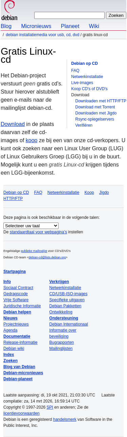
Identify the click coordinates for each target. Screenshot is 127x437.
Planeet (70, 26)
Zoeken (10, 360)
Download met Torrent (95, 107)
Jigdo (104, 192)
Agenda (10, 330)
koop (32, 140)
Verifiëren (83, 125)
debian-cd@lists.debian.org (47, 257)
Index (8, 354)
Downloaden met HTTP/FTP (100, 101)
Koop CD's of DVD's (89, 88)
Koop (89, 192)
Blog (6, 26)
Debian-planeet (18, 379)
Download (13, 124)
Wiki (94, 26)
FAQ (75, 70)
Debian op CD (84, 63)
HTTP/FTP (13, 198)
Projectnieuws (16, 324)
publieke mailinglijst (34, 251)
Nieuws (10, 318)
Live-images (82, 82)
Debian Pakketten (65, 306)
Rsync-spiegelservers (94, 119)
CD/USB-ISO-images (68, 293)
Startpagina (14, 271)
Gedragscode (15, 293)
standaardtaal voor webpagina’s (38, 232)
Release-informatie (20, 342)
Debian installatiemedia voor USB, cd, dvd (42, 34)
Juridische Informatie (22, 306)
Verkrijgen (59, 281)
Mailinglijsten (61, 348)
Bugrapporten (61, 342)
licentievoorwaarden (21, 413)
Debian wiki (13, 348)
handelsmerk (65, 419)
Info (7, 281)
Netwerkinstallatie (87, 76)
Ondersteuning (63, 318)
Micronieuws (36, 26)
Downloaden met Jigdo (96, 113)
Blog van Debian (19, 366)
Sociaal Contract (18, 287)
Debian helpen (17, 312)
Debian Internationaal (68, 324)
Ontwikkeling (60, 312)
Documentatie (16, 336)
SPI (50, 407)
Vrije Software (15, 300)
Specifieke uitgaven (67, 300)
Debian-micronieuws (23, 372)
